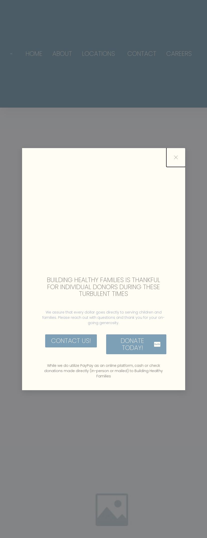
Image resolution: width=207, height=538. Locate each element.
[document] (103, 269)
